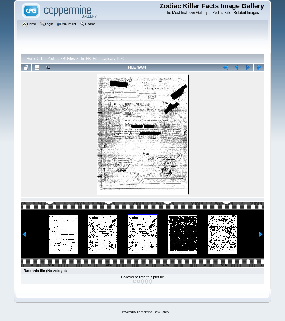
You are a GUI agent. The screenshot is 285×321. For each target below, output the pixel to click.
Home (31, 59)
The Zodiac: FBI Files (57, 59)
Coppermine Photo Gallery (153, 311)
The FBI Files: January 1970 (101, 59)
